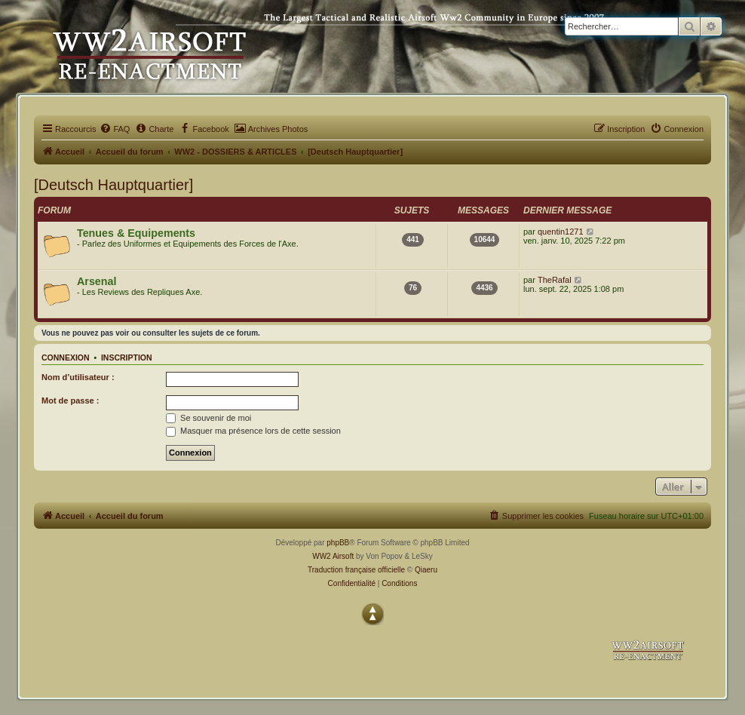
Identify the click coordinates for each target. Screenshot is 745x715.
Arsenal (96, 281)
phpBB (338, 543)
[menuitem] (115, 129)
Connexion (65, 357)
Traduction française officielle (356, 570)
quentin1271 (561, 231)
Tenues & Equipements (136, 233)
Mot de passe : (70, 400)
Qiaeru (426, 570)
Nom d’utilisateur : (78, 377)
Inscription (126, 357)
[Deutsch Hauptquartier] (113, 184)
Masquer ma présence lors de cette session (253, 430)
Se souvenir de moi (208, 417)
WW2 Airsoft (333, 556)
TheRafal (555, 279)
